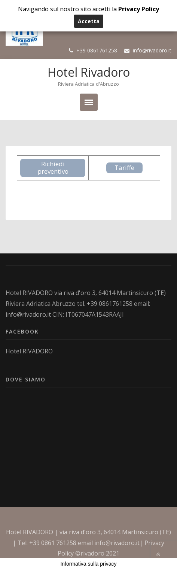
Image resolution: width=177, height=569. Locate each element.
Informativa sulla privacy (88, 564)
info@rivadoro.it (152, 50)
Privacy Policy (138, 9)
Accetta (89, 21)
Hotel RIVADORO (29, 293)
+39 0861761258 (96, 50)
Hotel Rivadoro (89, 72)
